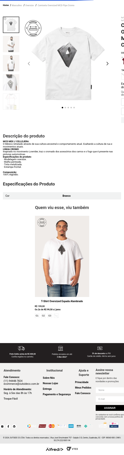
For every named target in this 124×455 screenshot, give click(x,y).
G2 (43, 315)
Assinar (109, 407)
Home (6, 5)
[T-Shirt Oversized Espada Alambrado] (62, 267)
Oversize (29, 5)
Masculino (17, 5)
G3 (49, 315)
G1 (37, 315)
